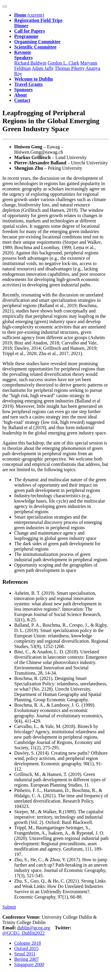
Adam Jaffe (43, 68)
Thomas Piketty (70, 68)
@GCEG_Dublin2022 (23, 933)
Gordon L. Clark (63, 62)
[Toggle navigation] (4, 6)
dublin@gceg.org (33, 927)
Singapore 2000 (29, 964)
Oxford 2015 (26, 948)
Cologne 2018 (27, 943)
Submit (9, 907)
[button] (23, 55)
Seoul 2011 (25, 953)
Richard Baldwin (30, 62)
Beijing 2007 (26, 959)
